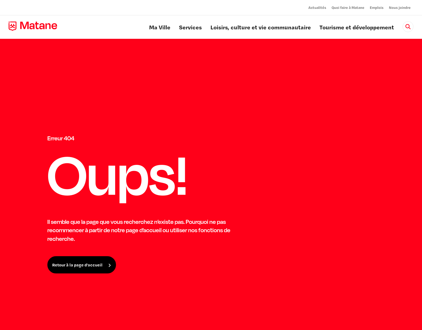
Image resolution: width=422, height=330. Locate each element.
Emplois (377, 7)
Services (190, 28)
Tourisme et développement (356, 28)
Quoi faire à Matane (348, 7)
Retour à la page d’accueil (77, 265)
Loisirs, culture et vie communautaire (260, 28)
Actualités (317, 7)
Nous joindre (400, 7)
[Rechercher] (408, 26)
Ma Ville (159, 28)
